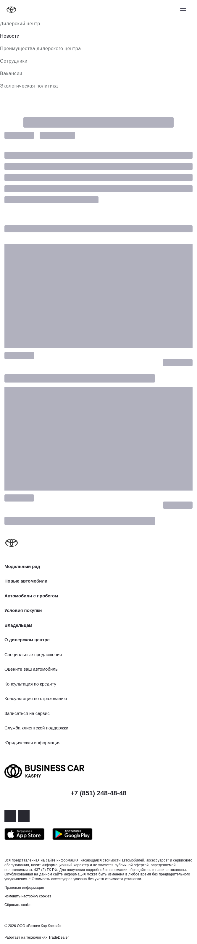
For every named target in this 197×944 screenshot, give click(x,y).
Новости (10, 36)
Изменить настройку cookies (27, 896)
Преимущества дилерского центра (40, 48)
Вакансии (11, 73)
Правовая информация (24, 888)
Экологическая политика (29, 85)
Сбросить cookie (17, 905)
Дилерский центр (20, 23)
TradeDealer (59, 937)
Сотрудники (14, 61)
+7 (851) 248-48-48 (99, 793)
